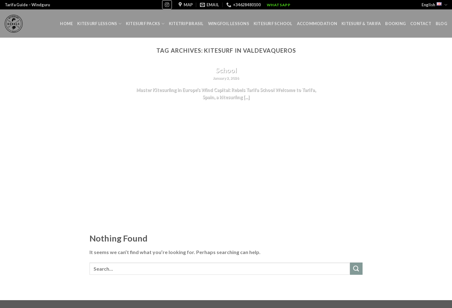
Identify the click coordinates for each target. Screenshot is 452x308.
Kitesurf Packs (145, 24)
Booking (395, 23)
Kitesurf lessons (99, 24)
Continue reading (226, 109)
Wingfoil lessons (228, 23)
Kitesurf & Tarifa (361, 23)
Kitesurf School (273, 23)
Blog (441, 23)
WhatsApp (279, 5)
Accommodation (317, 23)
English (434, 5)
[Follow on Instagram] (167, 4)
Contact (420, 23)
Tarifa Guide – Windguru (27, 4)
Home (66, 23)
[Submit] (356, 269)
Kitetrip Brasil (186, 23)
